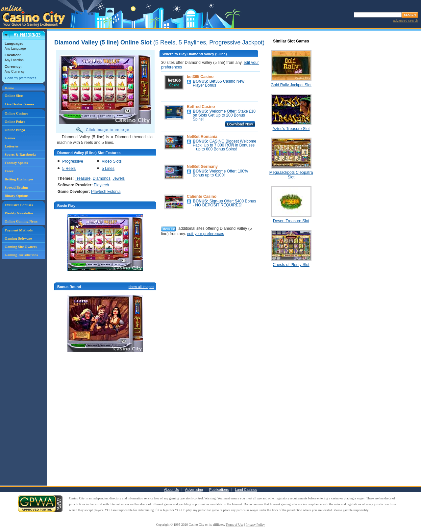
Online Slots (14, 95)
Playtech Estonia (105, 191)
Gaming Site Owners (21, 247)
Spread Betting (16, 187)
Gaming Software (18, 238)
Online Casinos (16, 113)
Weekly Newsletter (19, 213)
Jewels (118, 178)
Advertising (194, 489)
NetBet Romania (202, 136)
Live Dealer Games (19, 104)
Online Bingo (15, 130)
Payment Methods (19, 230)
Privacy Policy (255, 524)
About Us (171, 489)
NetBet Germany (202, 166)
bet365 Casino (200, 76)
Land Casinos (246, 489)
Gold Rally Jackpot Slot (291, 85)
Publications (219, 489)
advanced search (405, 20)
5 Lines (108, 168)
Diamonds (102, 178)
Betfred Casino (201, 106)
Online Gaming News (21, 221)
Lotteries (11, 146)
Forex (9, 171)
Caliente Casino (201, 196)
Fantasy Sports (16, 163)
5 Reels (69, 168)
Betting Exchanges (19, 179)
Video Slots (112, 161)
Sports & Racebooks (20, 154)
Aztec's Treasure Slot (291, 128)
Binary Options (16, 196)
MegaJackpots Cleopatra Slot (291, 174)
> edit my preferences (20, 78)
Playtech (101, 185)
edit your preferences (205, 233)
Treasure (82, 178)
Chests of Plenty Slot (291, 264)
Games (10, 138)
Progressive (72, 161)
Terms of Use (234, 524)
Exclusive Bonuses (19, 205)
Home (9, 88)
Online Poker (15, 121)
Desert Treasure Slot (291, 221)
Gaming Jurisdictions (21, 255)
